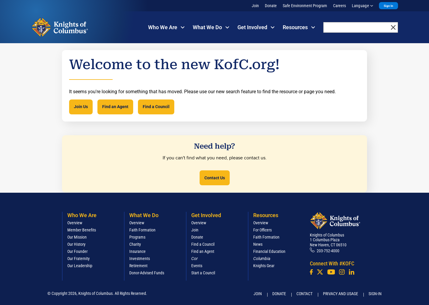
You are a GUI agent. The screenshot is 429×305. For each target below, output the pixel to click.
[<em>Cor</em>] (194, 258)
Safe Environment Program (305, 5)
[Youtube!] (331, 272)
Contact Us (214, 177)
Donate (271, 5)
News (257, 244)
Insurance (137, 251)
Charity (135, 244)
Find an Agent (115, 106)
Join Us (81, 106)
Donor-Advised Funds (146, 272)
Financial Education (269, 251)
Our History (76, 244)
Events (196, 265)
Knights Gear (263, 265)
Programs (137, 237)
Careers (339, 5)
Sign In (388, 5)
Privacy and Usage (340, 293)
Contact (304, 293)
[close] (393, 27)
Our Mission (77, 237)
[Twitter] (320, 272)
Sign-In (375, 293)
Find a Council (156, 106)
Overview (74, 222)
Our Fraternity (78, 258)
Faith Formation (142, 230)
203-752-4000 (328, 250)
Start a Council (203, 272)
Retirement (138, 265)
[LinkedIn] (351, 272)
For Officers (262, 230)
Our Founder (77, 251)
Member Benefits (81, 230)
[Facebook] (311, 272)
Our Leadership (79, 265)
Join (255, 5)
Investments (139, 258)
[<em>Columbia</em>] (264, 258)
